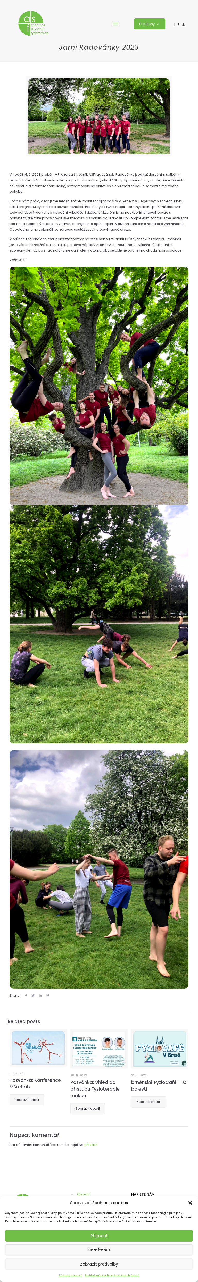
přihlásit (90, 1144)
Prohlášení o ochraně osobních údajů (112, 1275)
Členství (83, 1194)
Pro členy (149, 23)
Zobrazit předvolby (99, 1264)
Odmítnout (99, 1250)
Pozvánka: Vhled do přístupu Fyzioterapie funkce (95, 1089)
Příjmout (99, 1235)
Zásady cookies (70, 1275)
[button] (190, 1202)
